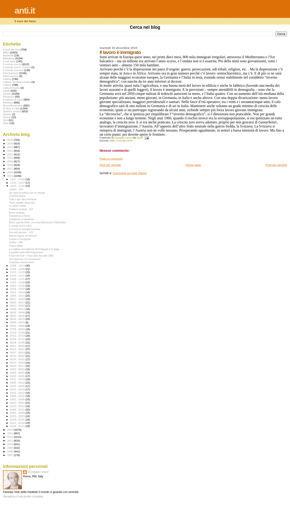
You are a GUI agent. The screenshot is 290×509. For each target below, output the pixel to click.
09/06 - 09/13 (18, 309)
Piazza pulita (16, 245)
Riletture (8, 102)
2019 (10, 161)
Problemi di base (13, 99)
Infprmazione (10, 75)
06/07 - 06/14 (18, 352)
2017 (10, 168)
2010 (10, 444)
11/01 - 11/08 (18, 282)
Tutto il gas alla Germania (22, 199)
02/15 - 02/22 (18, 406)
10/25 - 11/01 (18, 285)
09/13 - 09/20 (18, 305)
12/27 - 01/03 (18, 179)
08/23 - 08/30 (18, 316)
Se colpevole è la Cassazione (25, 259)
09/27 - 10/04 (18, 299)
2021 (10, 154)
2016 (10, 172)
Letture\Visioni (11, 87)
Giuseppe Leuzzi (38, 471)
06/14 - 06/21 (18, 349)
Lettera (7, 78)
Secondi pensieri (13, 105)
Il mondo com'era (13, 70)
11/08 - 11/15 (18, 279)
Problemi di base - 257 (21, 209)
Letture (7, 84)
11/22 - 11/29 (18, 272)
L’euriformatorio (17, 195)
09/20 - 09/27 (18, 302)
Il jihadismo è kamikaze (21, 219)
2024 (10, 143)
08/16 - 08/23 (18, 319)
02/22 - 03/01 (18, 402)
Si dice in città (11, 108)
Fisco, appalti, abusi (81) (22, 202)
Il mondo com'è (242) (20, 225)
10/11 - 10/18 (18, 292)
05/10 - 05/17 (18, 366)
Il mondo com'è (125, 140)
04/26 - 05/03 (18, 372)
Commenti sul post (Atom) (130, 173)
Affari (112, 140)
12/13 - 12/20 (18, 186)
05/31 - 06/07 (18, 356)
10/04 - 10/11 (18, 295)
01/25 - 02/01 (18, 416)
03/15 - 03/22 (18, 392)
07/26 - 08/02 (18, 329)
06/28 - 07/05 (18, 342)
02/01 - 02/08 (18, 412)
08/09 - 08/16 (18, 322)
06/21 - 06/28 (18, 346)
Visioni (7, 117)
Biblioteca (8, 58)
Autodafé (8, 55)
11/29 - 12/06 (18, 269)
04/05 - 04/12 (18, 382)
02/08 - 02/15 (18, 409)
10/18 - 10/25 (18, 289)
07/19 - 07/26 (18, 332)
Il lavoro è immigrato (20, 239)
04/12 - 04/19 (18, 379)
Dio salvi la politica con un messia (27, 192)
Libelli (6, 90)
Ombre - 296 (15, 242)
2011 (10, 440)
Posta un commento (111, 158)
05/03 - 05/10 (18, 369)
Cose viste (9, 61)
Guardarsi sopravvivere (21, 262)
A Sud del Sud (11, 49)
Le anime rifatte (17, 205)
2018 (10, 164)
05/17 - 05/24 (18, 362)
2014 (10, 429)
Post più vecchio (276, 165)
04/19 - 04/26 (18, 376)
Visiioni (7, 114)
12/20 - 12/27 (18, 182)
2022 (10, 150)
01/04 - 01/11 (18, 426)
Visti (5, 120)
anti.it (24, 10)
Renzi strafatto (16, 212)
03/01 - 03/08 (18, 399)
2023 (10, 147)
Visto (6, 123)
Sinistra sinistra (12, 111)
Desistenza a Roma (19, 215)
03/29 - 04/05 (18, 386)
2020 (10, 157)
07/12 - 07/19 (18, 335)
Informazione (10, 73)
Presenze (8, 96)
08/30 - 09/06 (18, 312)
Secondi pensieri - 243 (21, 232)
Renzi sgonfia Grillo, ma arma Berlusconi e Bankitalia (37, 222)
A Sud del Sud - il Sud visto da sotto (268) (31, 255)
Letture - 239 (16, 189)
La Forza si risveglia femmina (24, 229)
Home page (193, 165)
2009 (10, 447)
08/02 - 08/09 (18, 325)
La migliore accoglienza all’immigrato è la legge (34, 249)
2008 (10, 451)
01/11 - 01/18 (18, 423)
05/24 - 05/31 (18, 359)
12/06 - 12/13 (18, 265)
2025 (10, 139)
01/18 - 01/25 (18, 419)
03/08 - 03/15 (18, 396)
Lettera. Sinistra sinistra (17, 81)
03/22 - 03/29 (18, 389)
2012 (10, 436)
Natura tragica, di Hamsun (23, 235)
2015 (10, 175)
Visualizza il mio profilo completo (23, 496)
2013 (10, 433)
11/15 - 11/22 (18, 275)
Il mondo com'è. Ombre (16, 67)
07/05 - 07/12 (18, 339)
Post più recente (110, 165)
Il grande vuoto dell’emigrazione (26, 252)
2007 (10, 455)
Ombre (7, 93)
